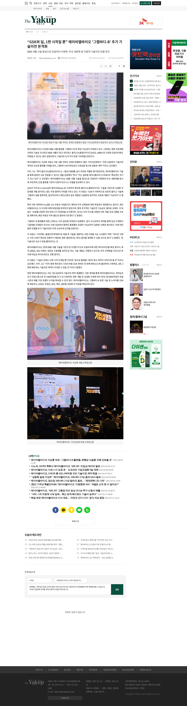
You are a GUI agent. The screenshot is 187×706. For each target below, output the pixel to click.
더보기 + (159, 76)
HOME (29, 32)
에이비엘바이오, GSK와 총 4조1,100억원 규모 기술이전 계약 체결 (64, 473)
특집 (94, 3)
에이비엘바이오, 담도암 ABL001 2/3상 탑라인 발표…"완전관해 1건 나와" (68, 480)
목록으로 (75, 521)
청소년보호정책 (128, 669)
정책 (45, 3)
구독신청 (156, 3)
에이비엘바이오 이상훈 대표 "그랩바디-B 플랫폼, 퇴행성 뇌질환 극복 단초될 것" (72, 460)
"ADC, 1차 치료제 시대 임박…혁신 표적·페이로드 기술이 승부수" (64, 494)
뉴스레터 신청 (145, 3)
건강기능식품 (64, 8)
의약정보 (135, 3)
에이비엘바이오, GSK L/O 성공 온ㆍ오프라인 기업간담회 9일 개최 (65, 470)
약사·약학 (68, 3)
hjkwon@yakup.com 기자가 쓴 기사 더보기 (57, 58)
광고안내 (67, 669)
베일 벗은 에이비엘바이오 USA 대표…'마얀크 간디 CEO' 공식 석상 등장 (68, 498)
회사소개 (39, 669)
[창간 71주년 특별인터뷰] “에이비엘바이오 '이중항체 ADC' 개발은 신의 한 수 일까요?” (75, 484)
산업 (50, 4)
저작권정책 (93, 669)
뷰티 (54, 8)
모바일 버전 (65, 698)
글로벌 (78, 3)
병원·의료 (58, 3)
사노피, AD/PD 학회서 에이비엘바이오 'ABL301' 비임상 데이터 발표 (66, 466)
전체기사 (37, 3)
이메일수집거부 (145, 669)
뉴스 (37, 32)
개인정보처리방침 (109, 669)
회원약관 (79, 669)
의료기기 (76, 8)
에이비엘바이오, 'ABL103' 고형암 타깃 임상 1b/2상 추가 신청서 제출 (66, 490)
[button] (144, 334)
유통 (47, 8)
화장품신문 (126, 3)
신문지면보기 (115, 3)
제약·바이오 (38, 8)
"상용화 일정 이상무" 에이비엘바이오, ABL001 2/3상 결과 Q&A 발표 (66, 477)
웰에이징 (86, 3)
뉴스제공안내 (53, 669)
